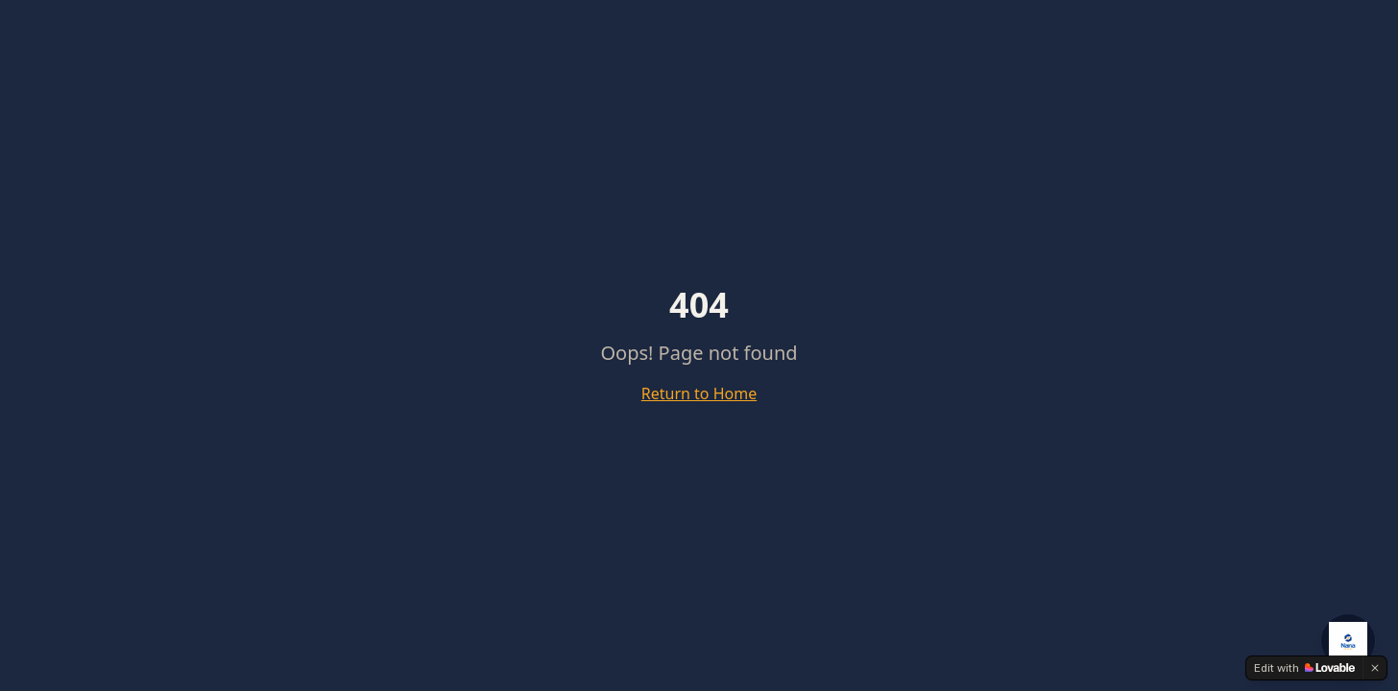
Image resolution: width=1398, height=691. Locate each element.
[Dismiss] (1374, 667)
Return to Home (699, 393)
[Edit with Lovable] (1304, 667)
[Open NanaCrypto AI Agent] (1348, 641)
